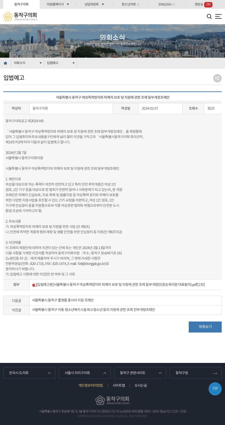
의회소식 (19, 63)
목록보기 (205, 327)
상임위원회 (91, 4)
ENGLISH (165, 4)
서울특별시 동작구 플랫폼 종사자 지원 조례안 (63, 300)
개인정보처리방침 (90, 386)
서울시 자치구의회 (77, 373)
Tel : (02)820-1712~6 (107, 411)
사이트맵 (118, 386)
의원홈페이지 (55, 4)
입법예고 (52, 63)
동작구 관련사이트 (132, 373)
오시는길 (140, 386)
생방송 (203, 4)
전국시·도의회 (18, 373)
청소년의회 (129, 4)
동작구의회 (21, 4)
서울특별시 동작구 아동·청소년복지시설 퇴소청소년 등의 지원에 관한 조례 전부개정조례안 (93, 310)
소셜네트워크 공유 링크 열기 (217, 78)
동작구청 (182, 373)
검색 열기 (209, 16)
